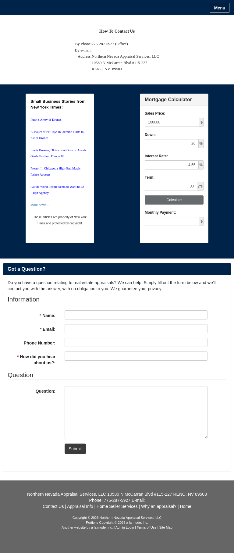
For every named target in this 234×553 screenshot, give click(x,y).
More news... (39, 205)
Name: (47, 315)
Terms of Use (147, 527)
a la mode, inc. (102, 527)
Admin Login (124, 527)
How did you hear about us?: (36, 359)
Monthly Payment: (160, 212)
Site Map (165, 527)
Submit (75, 448)
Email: (47, 329)
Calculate (174, 200)
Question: (45, 391)
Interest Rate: (156, 156)
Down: (150, 135)
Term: (149, 177)
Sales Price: (155, 113)
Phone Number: (39, 343)
